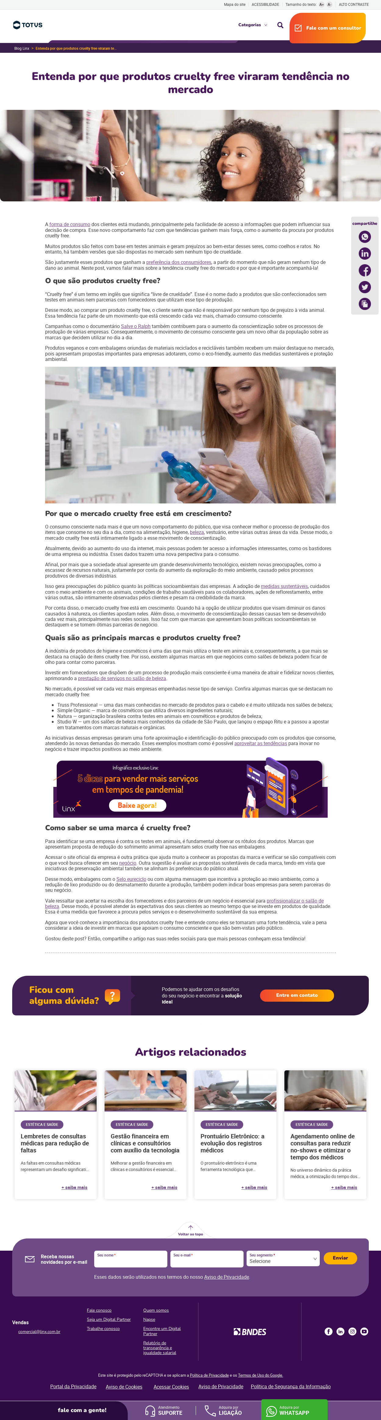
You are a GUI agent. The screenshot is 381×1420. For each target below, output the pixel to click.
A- (330, 4)
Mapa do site (234, 4)
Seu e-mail (183, 1255)
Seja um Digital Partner (109, 1319)
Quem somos (156, 1310)
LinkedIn (340, 1331)
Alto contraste (354, 4)
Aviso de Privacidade (226, 1277)
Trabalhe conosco (103, 1329)
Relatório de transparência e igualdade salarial (159, 1348)
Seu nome (106, 1255)
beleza (197, 532)
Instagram (352, 1331)
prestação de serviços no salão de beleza (122, 678)
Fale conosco (99, 1310)
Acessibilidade (265, 4)
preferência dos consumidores (178, 262)
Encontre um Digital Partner (162, 1331)
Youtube (364, 1331)
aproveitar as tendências (260, 743)
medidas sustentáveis (284, 586)
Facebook (328, 1331)
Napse (149, 1319)
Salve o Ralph (136, 326)
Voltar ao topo (190, 1234)
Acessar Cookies (171, 1387)
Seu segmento (262, 1255)
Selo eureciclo (131, 879)
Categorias (249, 25)
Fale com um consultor (333, 28)
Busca (280, 25)
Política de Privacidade (209, 1375)
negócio (127, 863)
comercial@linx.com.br (39, 1332)
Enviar (340, 1258)
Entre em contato (297, 995)
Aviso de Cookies (124, 1387)
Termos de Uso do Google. (260, 1375)
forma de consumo (69, 224)
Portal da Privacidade (73, 1386)
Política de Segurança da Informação (291, 1386)
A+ (321, 4)
